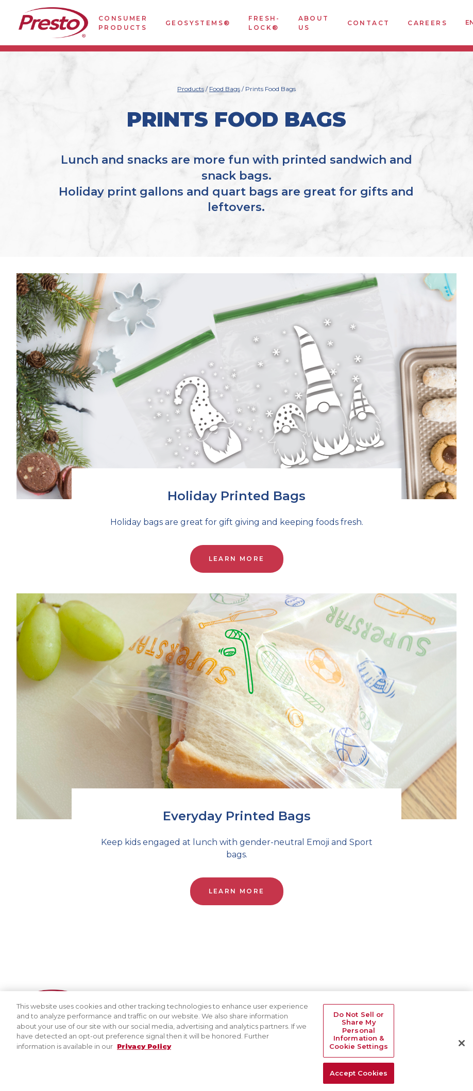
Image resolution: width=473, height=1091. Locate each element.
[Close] (461, 1048)
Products (190, 89)
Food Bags (224, 89)
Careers (427, 23)
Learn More (237, 558)
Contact (368, 23)
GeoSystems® (197, 23)
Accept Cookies (358, 1079)
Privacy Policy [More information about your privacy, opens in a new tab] (144, 1052)
